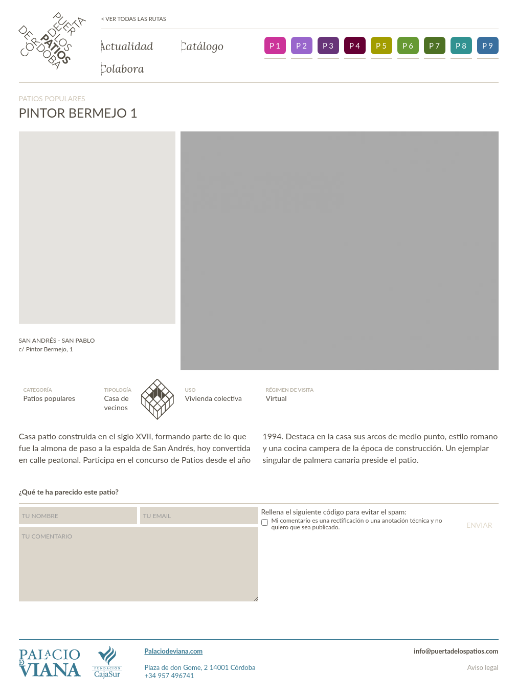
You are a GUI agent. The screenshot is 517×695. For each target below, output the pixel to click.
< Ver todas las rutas (133, 19)
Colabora (122, 69)
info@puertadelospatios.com (456, 651)
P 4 (354, 45)
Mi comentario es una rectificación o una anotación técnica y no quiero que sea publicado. (357, 523)
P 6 (407, 45)
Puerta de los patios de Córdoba (52, 41)
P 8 (461, 45)
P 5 (381, 45)
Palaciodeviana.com (174, 651)
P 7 (434, 45)
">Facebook (496, 491)
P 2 (301, 45)
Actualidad (127, 46)
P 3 (328, 45)
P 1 (274, 45)
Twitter (476, 491)
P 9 (487, 45)
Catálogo (203, 46)
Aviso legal (483, 667)
